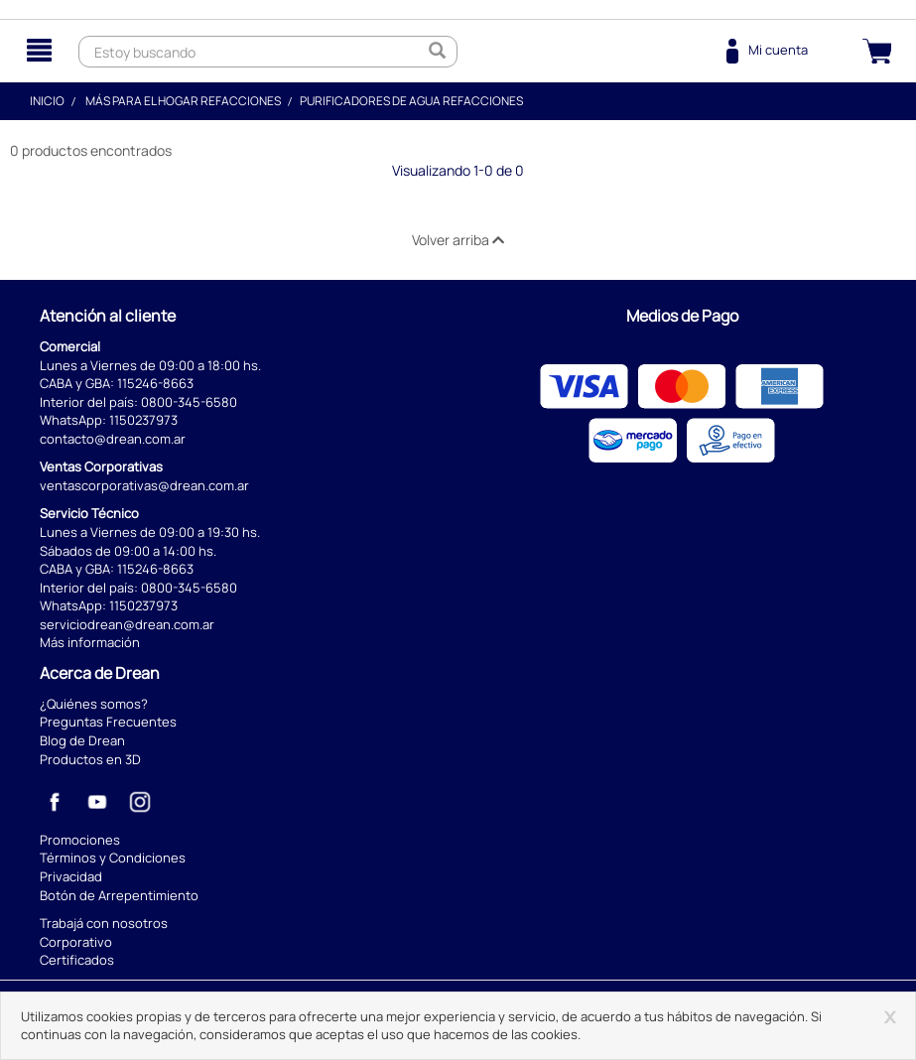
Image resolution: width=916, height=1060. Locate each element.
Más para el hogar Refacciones (183, 100)
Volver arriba (458, 239)
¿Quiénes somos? (94, 704)
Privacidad (71, 876)
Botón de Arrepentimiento (119, 895)
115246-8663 (155, 383)
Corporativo (76, 942)
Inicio (47, 100)
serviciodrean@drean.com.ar (127, 624)
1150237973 (143, 420)
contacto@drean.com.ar (113, 439)
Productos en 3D (90, 759)
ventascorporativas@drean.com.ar (144, 485)
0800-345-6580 (189, 402)
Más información (90, 642)
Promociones (80, 840)
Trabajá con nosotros (104, 923)
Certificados (77, 960)
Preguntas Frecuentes (108, 721)
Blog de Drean (82, 740)
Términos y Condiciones (113, 857)
